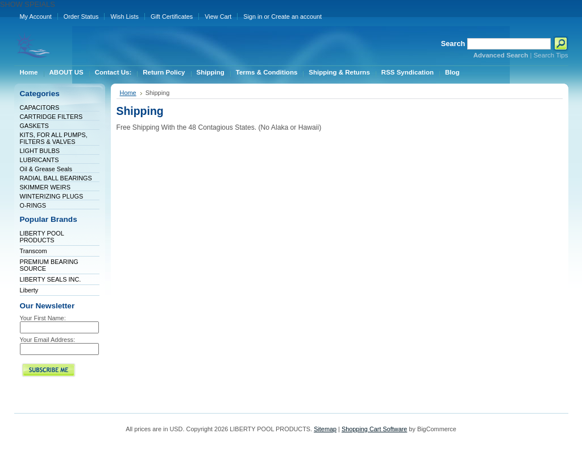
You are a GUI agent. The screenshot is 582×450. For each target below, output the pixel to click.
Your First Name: (43, 318)
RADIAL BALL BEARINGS (56, 178)
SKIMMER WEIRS (45, 187)
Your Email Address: (48, 339)
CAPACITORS (40, 107)
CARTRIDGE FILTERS (51, 116)
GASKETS (34, 125)
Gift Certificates (172, 16)
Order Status (81, 16)
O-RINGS (33, 205)
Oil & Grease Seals (46, 169)
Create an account (296, 16)
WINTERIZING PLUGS (52, 196)
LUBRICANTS (39, 159)
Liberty (29, 290)
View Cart (218, 16)
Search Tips (551, 55)
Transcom (33, 250)
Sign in (252, 16)
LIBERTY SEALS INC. (50, 279)
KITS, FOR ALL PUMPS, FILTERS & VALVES (54, 138)
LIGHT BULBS (40, 150)
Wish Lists (124, 16)
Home (128, 92)
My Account (36, 16)
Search (453, 43)
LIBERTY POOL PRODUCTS (42, 236)
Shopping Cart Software (374, 429)
